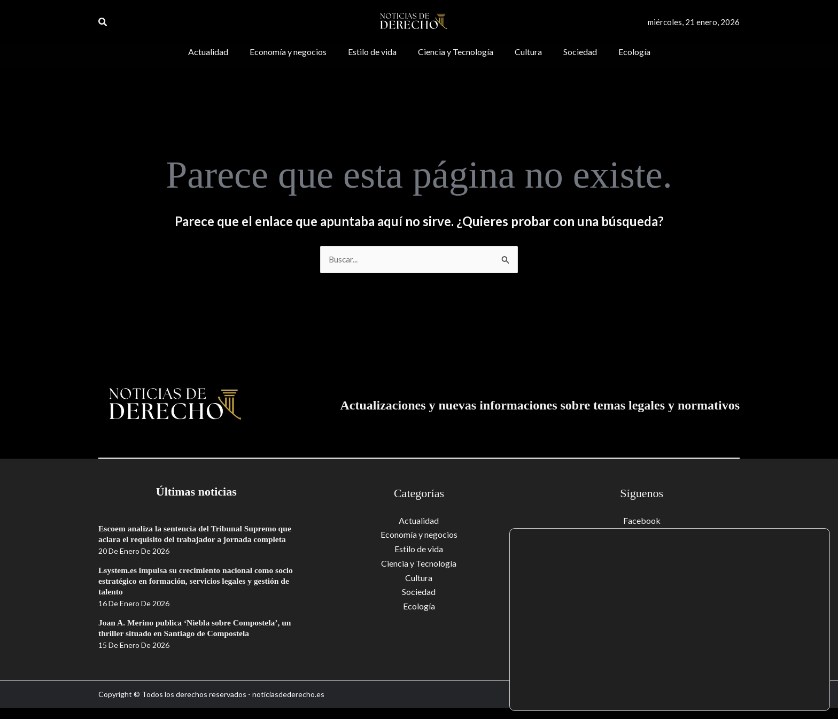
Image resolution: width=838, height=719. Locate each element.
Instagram (642, 563)
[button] (103, 22)
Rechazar (780, 688)
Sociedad (419, 591)
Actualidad (419, 520)
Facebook (642, 520)
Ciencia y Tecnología (418, 563)
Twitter (642, 549)
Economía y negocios (419, 535)
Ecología (419, 605)
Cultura (418, 577)
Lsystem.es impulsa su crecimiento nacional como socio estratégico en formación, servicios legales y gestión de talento (188, 592)
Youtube (641, 535)
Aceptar (780, 665)
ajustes (602, 691)
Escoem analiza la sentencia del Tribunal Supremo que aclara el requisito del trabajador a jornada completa (190, 539)
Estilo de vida (418, 549)
